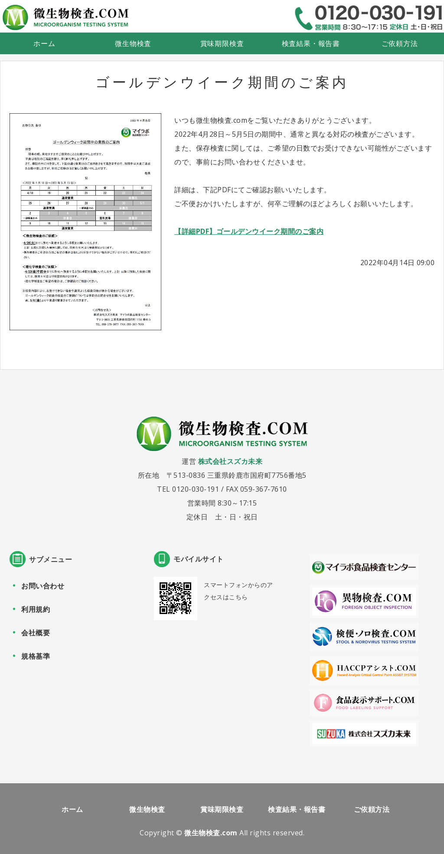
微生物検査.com (211, 833)
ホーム (44, 43)
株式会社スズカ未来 (230, 461)
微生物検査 (133, 43)
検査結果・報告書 (311, 43)
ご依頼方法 (400, 43)
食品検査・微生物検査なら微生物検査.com (65, 17)
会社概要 (35, 632)
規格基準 (35, 656)
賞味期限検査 (222, 43)
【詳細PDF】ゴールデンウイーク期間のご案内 (248, 231)
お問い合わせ (42, 586)
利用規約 (35, 609)
